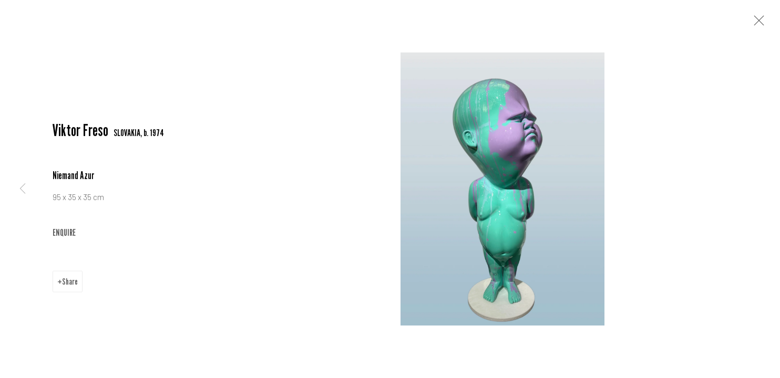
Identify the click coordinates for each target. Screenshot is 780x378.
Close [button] (756, 24)
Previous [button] (22, 189)
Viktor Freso (80, 131)
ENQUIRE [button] (64, 233)
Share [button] (70, 282)
